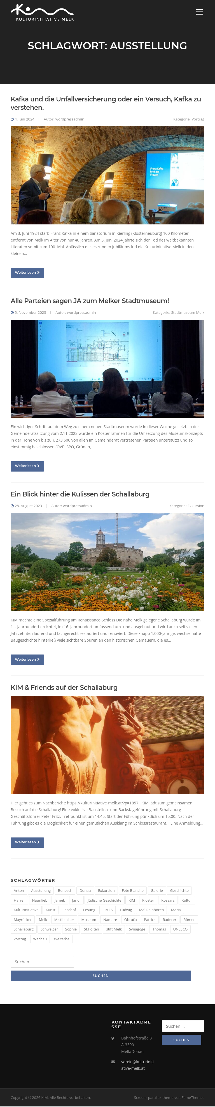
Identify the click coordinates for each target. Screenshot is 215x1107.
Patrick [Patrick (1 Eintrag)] (149, 919)
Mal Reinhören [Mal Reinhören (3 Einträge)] (151, 910)
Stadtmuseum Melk (187, 312)
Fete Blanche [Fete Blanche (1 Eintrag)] (133, 890)
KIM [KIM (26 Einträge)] (131, 900)
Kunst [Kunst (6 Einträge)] (50, 910)
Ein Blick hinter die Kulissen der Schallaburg (80, 494)
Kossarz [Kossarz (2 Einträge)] (167, 900)
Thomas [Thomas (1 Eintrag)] (159, 929)
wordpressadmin (69, 119)
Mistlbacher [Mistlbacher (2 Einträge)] (64, 919)
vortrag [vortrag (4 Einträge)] (20, 939)
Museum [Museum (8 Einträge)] (88, 919)
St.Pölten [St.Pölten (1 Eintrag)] (91, 929)
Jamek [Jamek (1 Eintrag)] (60, 900)
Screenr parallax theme (154, 1098)
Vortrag (197, 119)
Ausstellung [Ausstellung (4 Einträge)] (41, 890)
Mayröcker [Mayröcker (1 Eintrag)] (23, 919)
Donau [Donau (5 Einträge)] (85, 890)
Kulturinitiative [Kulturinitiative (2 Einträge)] (26, 910)
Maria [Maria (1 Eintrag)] (176, 910)
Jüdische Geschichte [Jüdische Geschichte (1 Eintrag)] (104, 900)
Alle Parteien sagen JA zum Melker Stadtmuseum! (90, 301)
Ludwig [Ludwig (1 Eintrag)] (126, 910)
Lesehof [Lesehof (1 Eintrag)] (69, 910)
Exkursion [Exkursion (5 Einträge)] (106, 890)
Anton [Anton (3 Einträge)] (19, 890)
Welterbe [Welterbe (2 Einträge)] (61, 939)
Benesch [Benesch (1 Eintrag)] (65, 890)
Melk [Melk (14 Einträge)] (43, 919)
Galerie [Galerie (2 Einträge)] (157, 890)
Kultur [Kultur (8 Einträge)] (187, 900)
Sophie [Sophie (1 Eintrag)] (71, 929)
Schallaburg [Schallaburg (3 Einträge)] (24, 929)
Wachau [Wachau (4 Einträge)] (40, 939)
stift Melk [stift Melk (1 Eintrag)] (114, 929)
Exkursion (196, 506)
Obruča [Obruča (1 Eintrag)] (130, 919)
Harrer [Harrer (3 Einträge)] (19, 900)
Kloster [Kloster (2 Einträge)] (148, 900)
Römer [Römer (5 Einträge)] (189, 919)
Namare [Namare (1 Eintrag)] (110, 919)
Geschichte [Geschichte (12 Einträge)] (179, 890)
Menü (199, 12)
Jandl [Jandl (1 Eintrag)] (76, 900)
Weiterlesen (27, 273)
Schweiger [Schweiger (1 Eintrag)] (49, 929)
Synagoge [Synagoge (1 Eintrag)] (137, 929)
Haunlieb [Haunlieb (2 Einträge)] (40, 900)
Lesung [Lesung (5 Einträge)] (89, 910)
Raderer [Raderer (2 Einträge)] (169, 919)
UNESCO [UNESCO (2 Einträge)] (180, 929)
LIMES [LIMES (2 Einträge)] (107, 910)
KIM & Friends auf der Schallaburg (64, 688)
